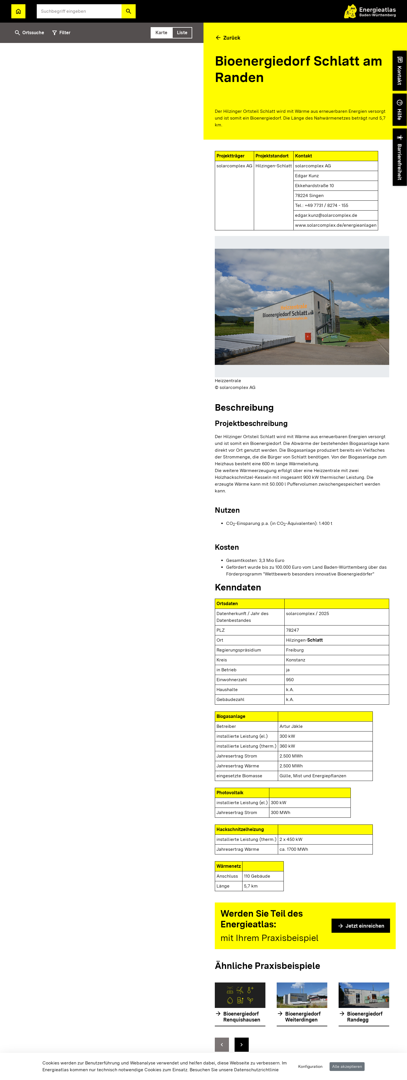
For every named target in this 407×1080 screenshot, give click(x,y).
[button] (129, 11)
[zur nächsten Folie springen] (242, 1045)
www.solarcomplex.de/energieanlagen (335, 225)
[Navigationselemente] (302, 1045)
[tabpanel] (102, 561)
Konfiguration (310, 1066)
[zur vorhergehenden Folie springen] (222, 1045)
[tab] (161, 32)
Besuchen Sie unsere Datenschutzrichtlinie (234, 1069)
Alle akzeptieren (347, 1066)
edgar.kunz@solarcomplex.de (326, 215)
